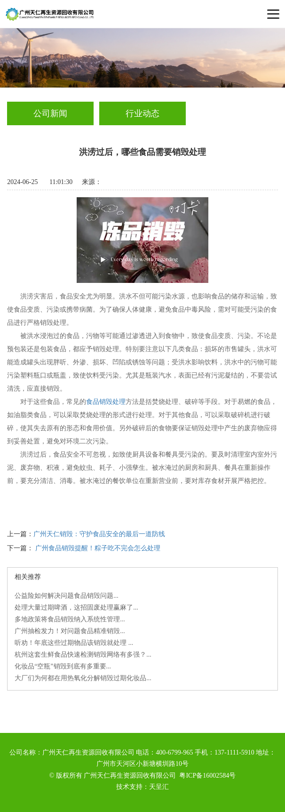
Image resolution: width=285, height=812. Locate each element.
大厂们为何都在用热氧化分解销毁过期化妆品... (83, 678)
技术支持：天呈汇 (142, 786)
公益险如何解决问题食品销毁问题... (67, 595)
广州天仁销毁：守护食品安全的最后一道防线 (99, 534)
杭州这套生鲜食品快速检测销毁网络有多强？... (83, 654)
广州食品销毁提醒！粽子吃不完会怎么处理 (97, 548)
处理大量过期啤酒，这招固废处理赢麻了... (76, 607)
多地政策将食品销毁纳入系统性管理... (70, 619)
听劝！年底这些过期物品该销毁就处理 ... (74, 642)
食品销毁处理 (106, 401)
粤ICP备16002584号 (207, 775)
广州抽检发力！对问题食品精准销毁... (70, 631)
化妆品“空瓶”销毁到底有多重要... (63, 666)
